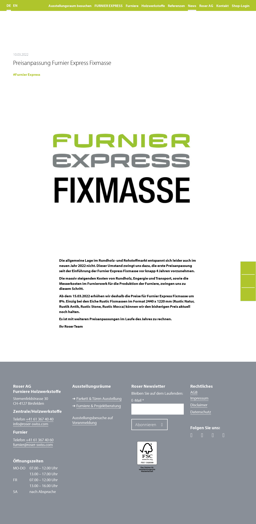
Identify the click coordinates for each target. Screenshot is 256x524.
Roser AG (206, 5)
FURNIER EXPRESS (108, 5)
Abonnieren (145, 424)
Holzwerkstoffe (153, 5)
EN (15, 5)
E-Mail (137, 400)
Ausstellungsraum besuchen (69, 5)
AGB (194, 392)
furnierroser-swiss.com (33, 444)
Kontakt (222, 5)
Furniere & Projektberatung (98, 405)
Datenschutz (200, 411)
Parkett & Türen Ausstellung (99, 398)
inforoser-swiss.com (30, 424)
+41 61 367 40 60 (39, 439)
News (192, 5)
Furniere (132, 5)
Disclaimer (198, 404)
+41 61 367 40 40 (39, 419)
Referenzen (176, 5)
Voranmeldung (84, 422)
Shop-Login (240, 5)
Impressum (199, 398)
